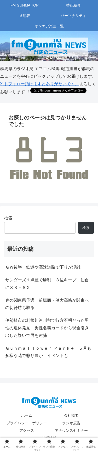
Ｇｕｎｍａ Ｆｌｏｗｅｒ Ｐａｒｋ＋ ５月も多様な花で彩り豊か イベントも (48, 352)
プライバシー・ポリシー (27, 423)
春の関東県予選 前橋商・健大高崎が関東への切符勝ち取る (47, 304)
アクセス (26, 430)
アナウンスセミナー (71, 430)
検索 (8, 218)
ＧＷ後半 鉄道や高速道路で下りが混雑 (42, 267)
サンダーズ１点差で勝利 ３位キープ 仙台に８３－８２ (47, 284)
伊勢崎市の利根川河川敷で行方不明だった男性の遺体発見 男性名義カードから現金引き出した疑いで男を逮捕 (47, 328)
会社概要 (71, 415)
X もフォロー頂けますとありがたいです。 (39, 84)
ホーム (26, 415)
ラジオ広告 (71, 423)
